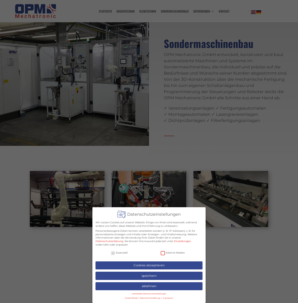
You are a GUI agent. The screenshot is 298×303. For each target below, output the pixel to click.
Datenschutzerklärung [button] (150, 297)
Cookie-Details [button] (131, 297)
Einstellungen (182, 240)
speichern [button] (149, 275)
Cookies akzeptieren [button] (149, 264)
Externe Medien (173, 252)
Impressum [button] (168, 297)
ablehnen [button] (149, 285)
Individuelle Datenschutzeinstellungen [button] (149, 292)
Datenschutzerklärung (109, 240)
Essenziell (119, 252)
